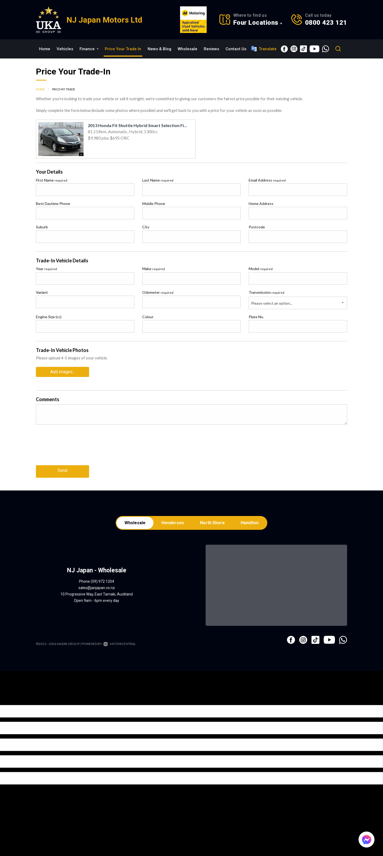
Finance (89, 49)
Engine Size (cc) (48, 316)
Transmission (266, 292)
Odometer (157, 292)
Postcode (257, 227)
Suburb (42, 227)
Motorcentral (119, 642)
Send (62, 468)
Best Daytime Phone (53, 203)
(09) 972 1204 (102, 580)
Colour (147, 316)
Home (44, 49)
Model (261, 268)
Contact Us (236, 49)
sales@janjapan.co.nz (96, 586)
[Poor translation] (13, 698)
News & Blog (159, 49)
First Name (51, 180)
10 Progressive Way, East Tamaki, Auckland (96, 592)
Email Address (267, 180)
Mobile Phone (153, 203)
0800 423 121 (326, 22)
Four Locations (255, 22)
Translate (264, 48)
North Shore (213, 520)
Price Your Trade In (123, 49)
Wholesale (187, 49)
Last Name (157, 180)
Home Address (261, 203)
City (145, 227)
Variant (42, 292)
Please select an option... (271, 303)
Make (153, 268)
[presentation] (76, 447)
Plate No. (256, 316)
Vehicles (65, 49)
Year (46, 268)
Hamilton (251, 520)
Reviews (211, 49)
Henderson (172, 520)
